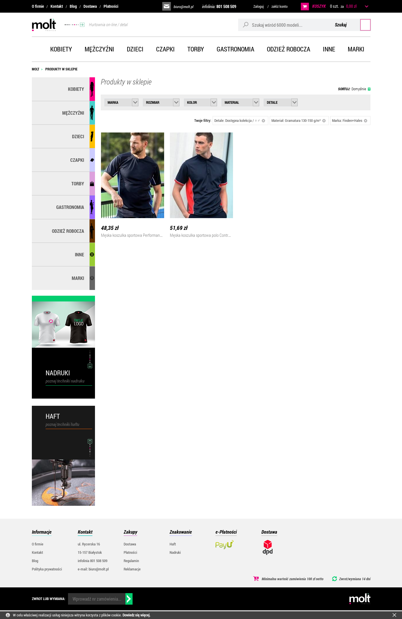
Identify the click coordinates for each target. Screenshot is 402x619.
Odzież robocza (288, 49)
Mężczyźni (99, 49)
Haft (173, 544)
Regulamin (131, 560)
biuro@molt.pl (183, 6)
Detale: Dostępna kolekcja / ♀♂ (239, 120)
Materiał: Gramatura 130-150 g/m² (298, 120)
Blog (73, 6)
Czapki (165, 49)
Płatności (111, 6)
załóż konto (279, 6)
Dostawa (90, 6)
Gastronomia (235, 49)
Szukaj (360, 25)
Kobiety (61, 49)
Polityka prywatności (47, 569)
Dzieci (135, 49)
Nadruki (175, 552)
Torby (195, 49)
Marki (356, 49)
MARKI (78, 278)
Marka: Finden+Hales (350, 120)
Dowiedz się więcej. (136, 615)
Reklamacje (132, 569)
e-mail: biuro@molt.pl (93, 569)
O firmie (38, 6)
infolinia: (219, 6)
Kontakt (57, 6)
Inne (329, 49)
